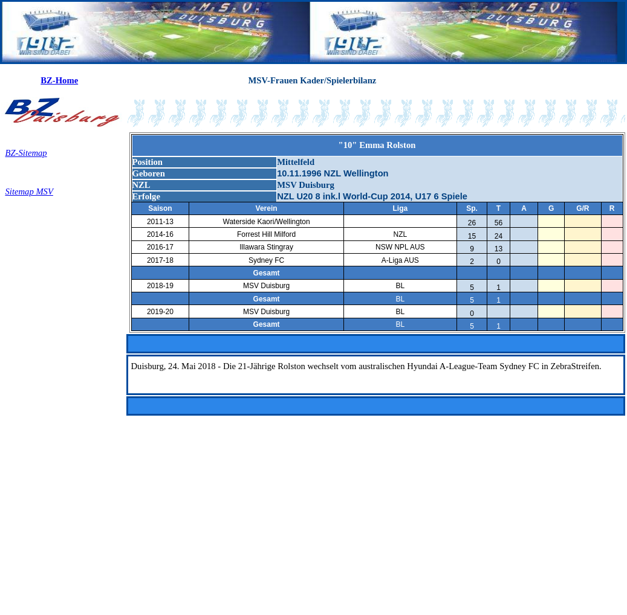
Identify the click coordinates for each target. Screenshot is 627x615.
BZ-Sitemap (26, 153)
